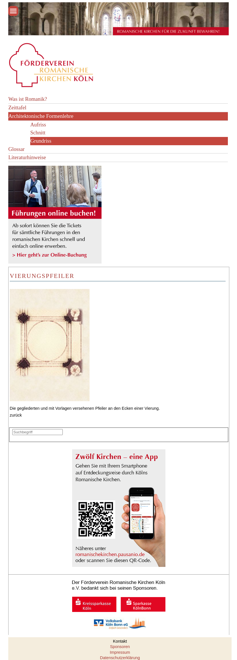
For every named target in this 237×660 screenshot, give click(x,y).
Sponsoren (120, 646)
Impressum (120, 652)
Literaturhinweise (27, 157)
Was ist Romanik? (27, 99)
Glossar (16, 149)
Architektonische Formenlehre (40, 116)
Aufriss (38, 125)
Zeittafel (17, 107)
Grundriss (40, 141)
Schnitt (37, 133)
